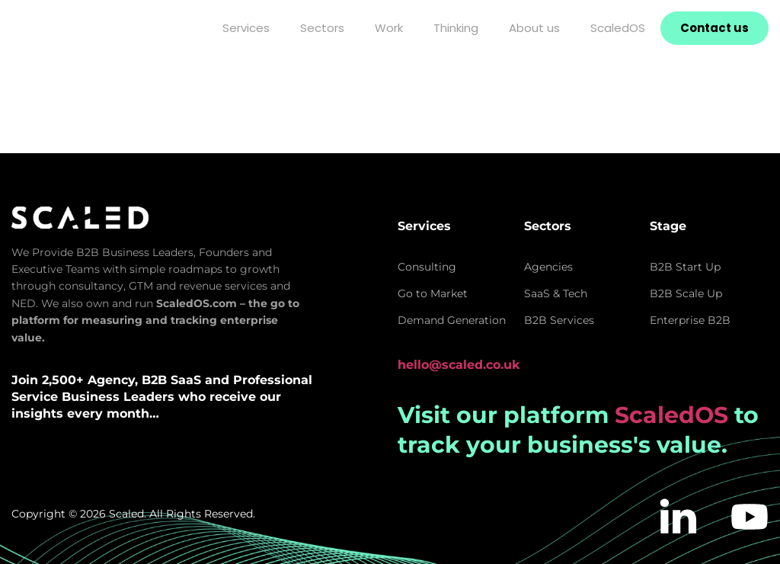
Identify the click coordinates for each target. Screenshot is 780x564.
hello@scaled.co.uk (459, 364)
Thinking (455, 28)
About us (534, 28)
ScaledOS (617, 28)
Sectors (322, 28)
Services (246, 28)
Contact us (714, 28)
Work (389, 28)
